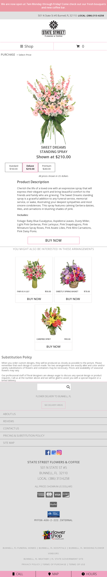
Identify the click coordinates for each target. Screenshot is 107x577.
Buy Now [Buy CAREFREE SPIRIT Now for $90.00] (53, 347)
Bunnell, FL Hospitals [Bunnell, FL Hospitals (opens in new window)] (52, 548)
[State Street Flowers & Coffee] (53, 38)
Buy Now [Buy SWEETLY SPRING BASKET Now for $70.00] (73, 299)
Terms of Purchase (54, 564)
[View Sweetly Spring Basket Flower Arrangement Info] (73, 273)
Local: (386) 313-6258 (53, 478)
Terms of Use (77, 564)
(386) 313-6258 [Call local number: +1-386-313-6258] (95, 15)
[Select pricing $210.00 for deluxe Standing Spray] (30, 167)
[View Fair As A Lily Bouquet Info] (34, 273)
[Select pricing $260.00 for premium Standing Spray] (46, 167)
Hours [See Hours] (89, 574)
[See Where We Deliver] (53, 404)
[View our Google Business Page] (53, 454)
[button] (54, 514)
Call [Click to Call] (18, 574)
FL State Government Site (67, 558)
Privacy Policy (31, 564)
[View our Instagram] (59, 454)
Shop (26, 46)
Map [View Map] (53, 574)
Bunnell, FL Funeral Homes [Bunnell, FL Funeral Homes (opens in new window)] (19, 548)
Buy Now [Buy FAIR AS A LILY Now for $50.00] (34, 299)
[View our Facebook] (47, 454)
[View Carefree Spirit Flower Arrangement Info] (53, 321)
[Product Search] (54, 386)
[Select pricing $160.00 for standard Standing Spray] (13, 167)
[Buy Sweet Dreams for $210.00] (54, 240)
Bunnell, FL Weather (36, 558)
